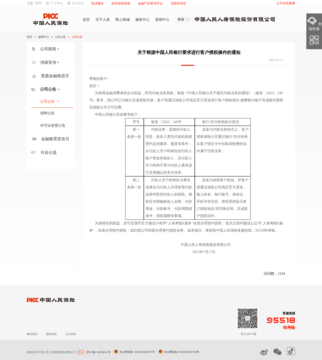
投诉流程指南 (120, 3)
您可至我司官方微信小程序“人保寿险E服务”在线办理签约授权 (172, 223)
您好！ (94, 86)
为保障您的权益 (107, 223)
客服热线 (289, 313)
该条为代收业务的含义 (220, 129)
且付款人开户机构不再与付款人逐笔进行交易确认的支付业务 (169, 165)
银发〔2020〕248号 (166, 122)
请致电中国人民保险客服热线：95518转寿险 (240, 230)
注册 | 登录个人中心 (45, 3)
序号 (136, 122)
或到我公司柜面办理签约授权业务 (157, 230)
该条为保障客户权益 (218, 180)
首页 (29, 36)
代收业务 (158, 129)
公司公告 (60, 36)
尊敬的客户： (100, 79)
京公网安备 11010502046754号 (181, 352)
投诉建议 (97, 3)
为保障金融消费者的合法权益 (118, 93)
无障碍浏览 (178, 3)
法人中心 (76, 3)
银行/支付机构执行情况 (220, 122)
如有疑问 (194, 230)
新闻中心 (43, 36)
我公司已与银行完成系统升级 (130, 100)
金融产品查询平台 (150, 3)
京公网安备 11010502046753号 (137, 352)
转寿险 (289, 327)
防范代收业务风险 (159, 93)
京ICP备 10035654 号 (98, 352)
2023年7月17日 (155, 252)
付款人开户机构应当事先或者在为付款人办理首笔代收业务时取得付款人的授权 (169, 187)
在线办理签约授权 (112, 230)
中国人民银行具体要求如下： (118, 114)
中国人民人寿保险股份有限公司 (163, 245)
